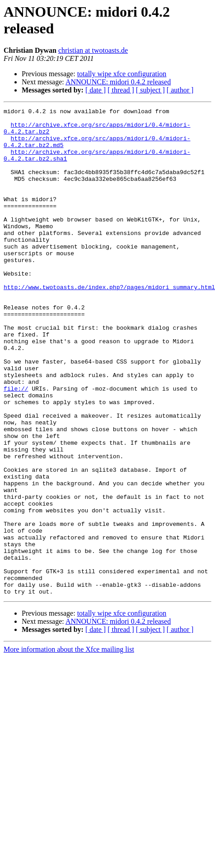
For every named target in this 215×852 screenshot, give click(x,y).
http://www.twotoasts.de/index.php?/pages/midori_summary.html (109, 323)
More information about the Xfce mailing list (69, 747)
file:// (16, 445)
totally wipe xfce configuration (122, 74)
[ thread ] (121, 90)
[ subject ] (150, 90)
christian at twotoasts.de (93, 50)
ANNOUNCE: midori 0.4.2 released (118, 82)
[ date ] (95, 90)
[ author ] (180, 90)
